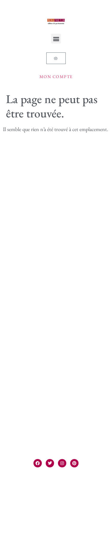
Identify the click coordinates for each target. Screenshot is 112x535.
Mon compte (56, 76)
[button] (56, 38)
